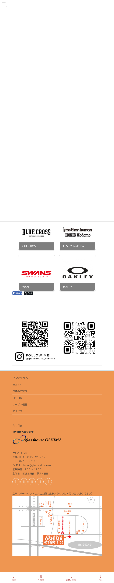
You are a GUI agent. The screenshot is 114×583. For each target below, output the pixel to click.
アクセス (17, 411)
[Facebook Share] (17, 293)
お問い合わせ (71, 577)
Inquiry (16, 384)
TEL (100, 577)
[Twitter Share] (28, 293)
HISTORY (17, 397)
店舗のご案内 (19, 391)
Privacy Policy (20, 377)
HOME (13, 577)
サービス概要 (19, 404)
